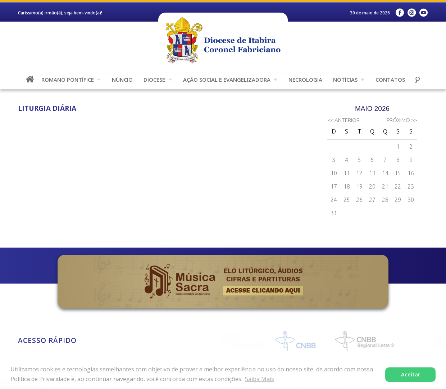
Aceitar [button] (410, 374)
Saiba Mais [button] (259, 379)
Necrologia (305, 79)
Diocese (154, 79)
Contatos (390, 79)
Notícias (345, 79)
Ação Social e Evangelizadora (226, 79)
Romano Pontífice (67, 79)
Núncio (122, 79)
